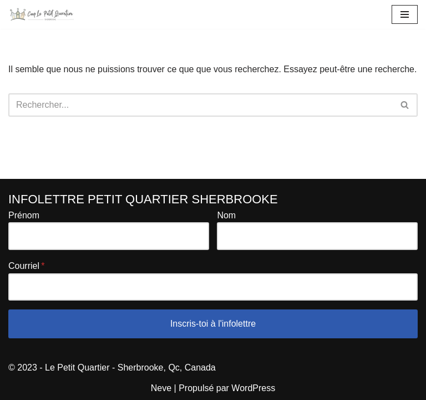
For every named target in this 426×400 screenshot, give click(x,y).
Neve (161, 388)
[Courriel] (213, 287)
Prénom (23, 215)
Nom (226, 215)
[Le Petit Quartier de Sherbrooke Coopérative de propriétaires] (41, 14)
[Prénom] (108, 236)
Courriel (23, 266)
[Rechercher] (200, 105)
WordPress (253, 388)
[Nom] (317, 236)
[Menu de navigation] (405, 14)
